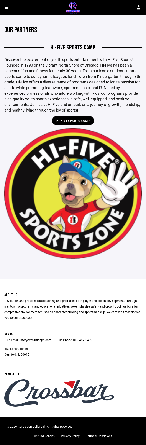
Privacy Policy (70, 436)
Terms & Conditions (99, 436)
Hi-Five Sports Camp (73, 120)
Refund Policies (44, 436)
